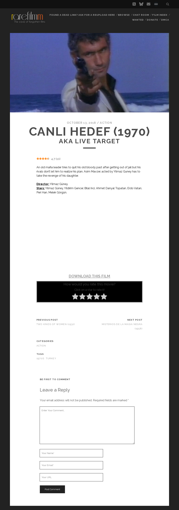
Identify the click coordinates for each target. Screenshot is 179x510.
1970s (40, 358)
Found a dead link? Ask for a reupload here (83, 14)
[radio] (75, 297)
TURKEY (51, 358)
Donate (152, 19)
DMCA (165, 19)
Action (106, 122)
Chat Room (141, 14)
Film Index (160, 14)
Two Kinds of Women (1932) (55, 324)
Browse (124, 14)
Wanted (138, 19)
